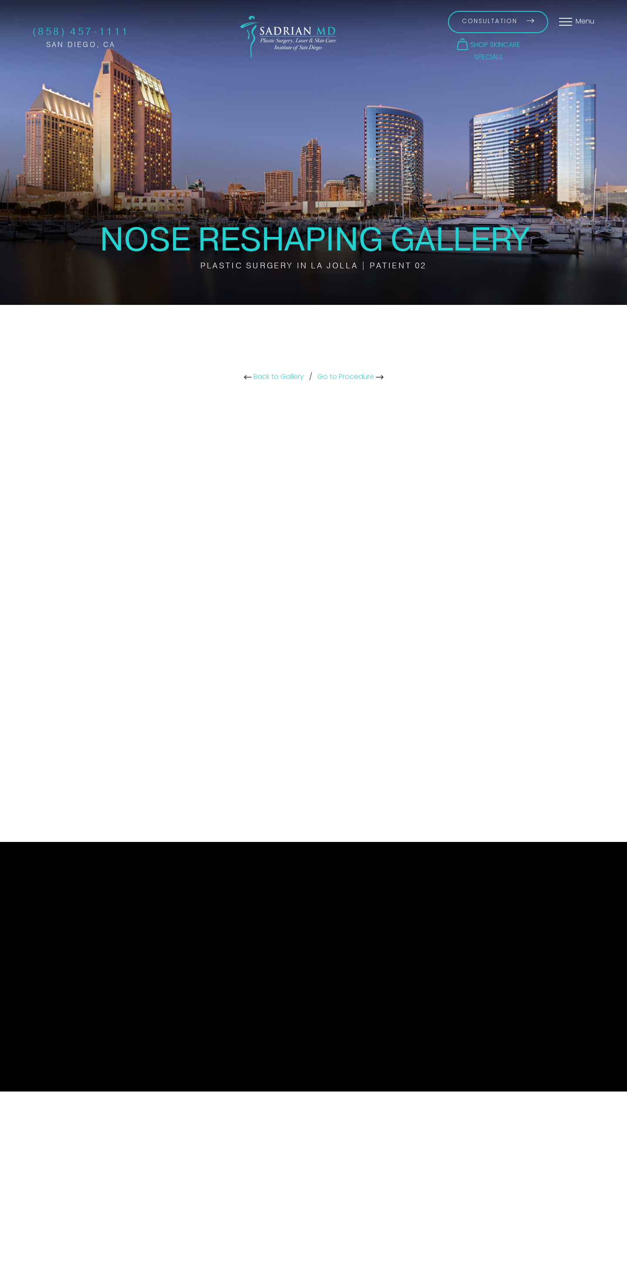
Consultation (498, 21)
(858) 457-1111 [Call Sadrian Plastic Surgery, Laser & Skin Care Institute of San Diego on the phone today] (81, 31)
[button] (488, 44)
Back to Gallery (274, 377)
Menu (585, 21)
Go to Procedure (350, 377)
